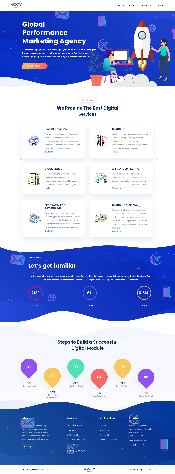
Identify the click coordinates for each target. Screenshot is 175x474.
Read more (49, 152)
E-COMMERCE (53, 169)
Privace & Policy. (135, 470)
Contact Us (104, 430)
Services (144, 5)
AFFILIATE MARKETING (125, 169)
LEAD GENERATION (56, 129)
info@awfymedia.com (137, 440)
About (132, 5)
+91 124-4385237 (136, 445)
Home (121, 5)
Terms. (150, 470)
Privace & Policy (106, 435)
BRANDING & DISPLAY (125, 205)
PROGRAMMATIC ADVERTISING (55, 206)
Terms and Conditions (108, 440)
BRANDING (118, 129)
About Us (103, 426)
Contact (160, 5)
